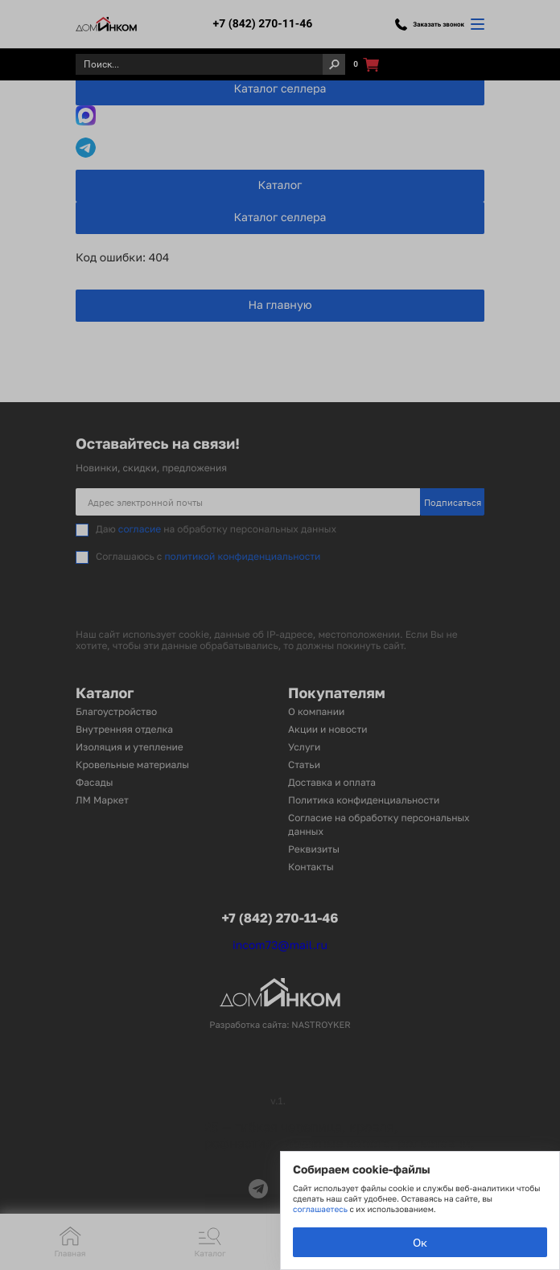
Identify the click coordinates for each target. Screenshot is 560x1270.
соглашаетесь (321, 1210)
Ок (420, 1242)
